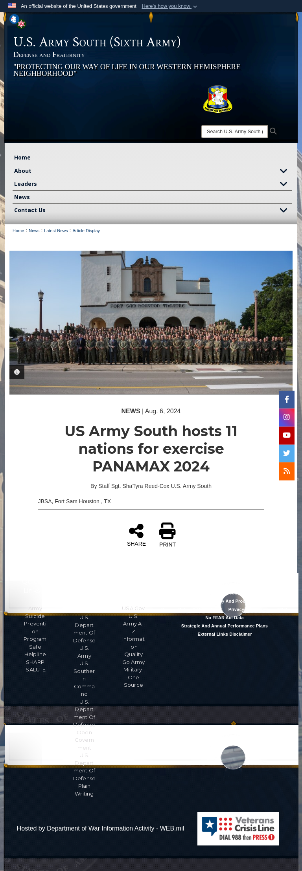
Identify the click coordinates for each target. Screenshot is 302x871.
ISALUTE (35, 669)
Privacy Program (246, 609)
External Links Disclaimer (224, 634)
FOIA (282, 609)
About (153, 171)
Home (22, 157)
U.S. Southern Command (84, 678)
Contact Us (153, 210)
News (22, 197)
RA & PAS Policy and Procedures (224, 601)
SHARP (35, 662)
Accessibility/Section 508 (224, 592)
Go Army (133, 662)
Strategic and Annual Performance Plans (224, 625)
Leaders (153, 184)
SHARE (136, 535)
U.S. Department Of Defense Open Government (84, 725)
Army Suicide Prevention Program (35, 623)
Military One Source (133, 677)
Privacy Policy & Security (188, 609)
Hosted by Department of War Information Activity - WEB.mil (100, 828)
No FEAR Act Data (224, 617)
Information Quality (133, 646)
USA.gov (133, 608)
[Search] (234, 131)
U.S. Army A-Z (133, 623)
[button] (170, 6)
